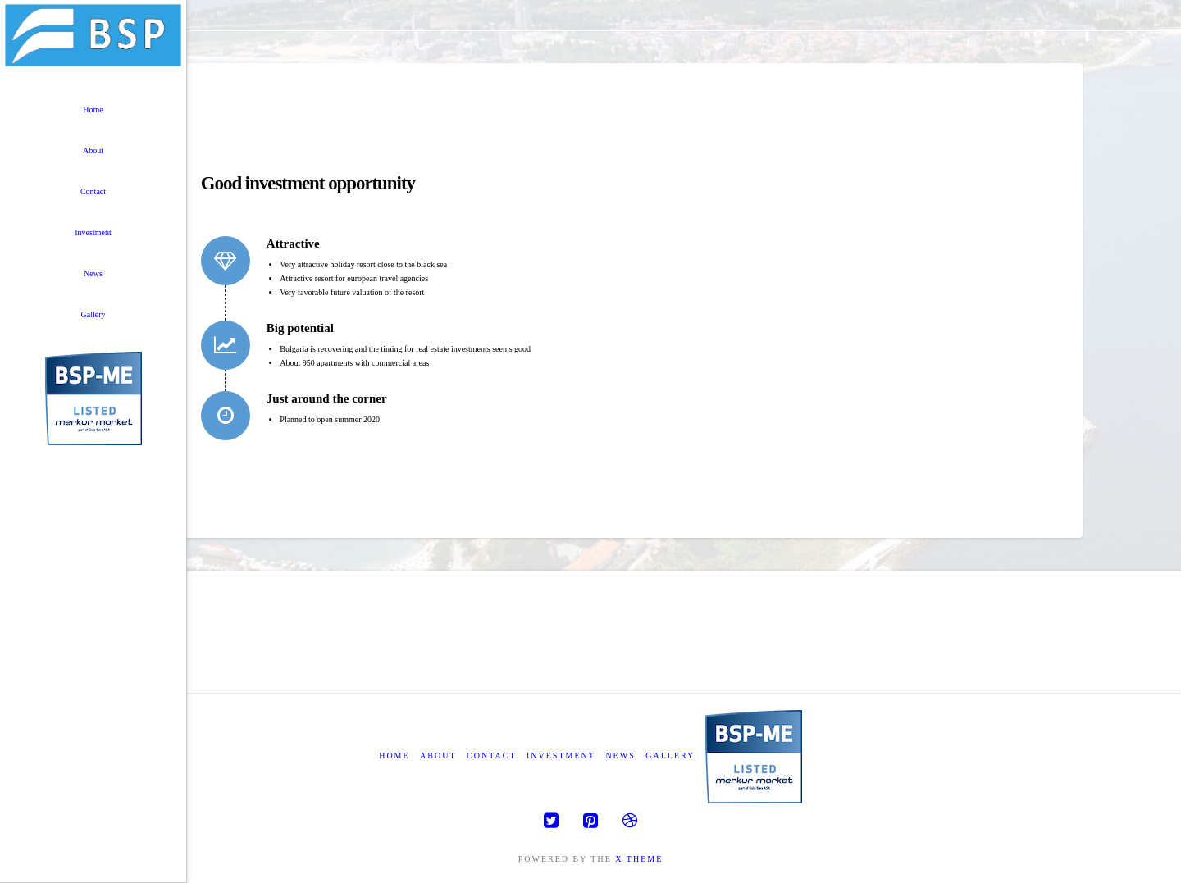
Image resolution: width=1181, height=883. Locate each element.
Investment (561, 755)
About (438, 755)
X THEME (639, 858)
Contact (491, 755)
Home (394, 755)
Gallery (670, 755)
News (620, 755)
